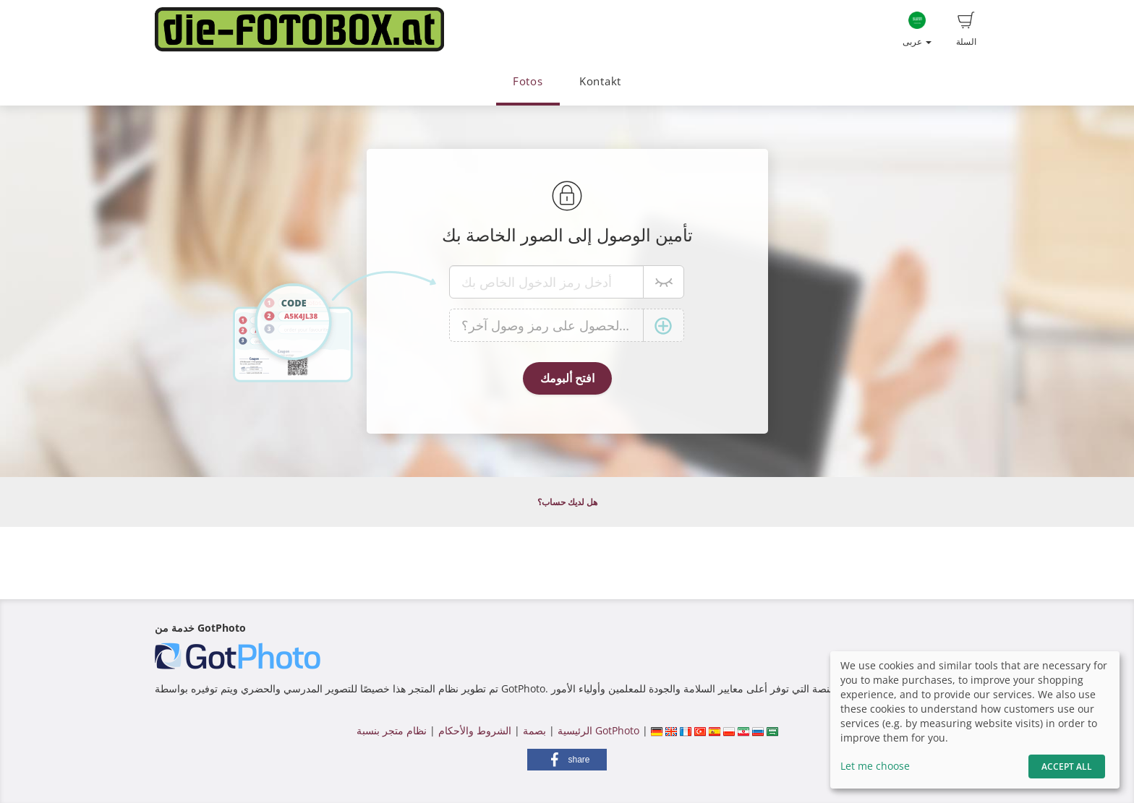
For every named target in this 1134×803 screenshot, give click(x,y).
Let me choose (875, 766)
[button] (567, 759)
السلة (966, 30)
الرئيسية (573, 730)
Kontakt (600, 81)
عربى (917, 30)
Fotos (528, 81)
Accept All (1066, 766)
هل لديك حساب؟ (567, 502)
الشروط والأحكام (474, 730)
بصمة (533, 730)
